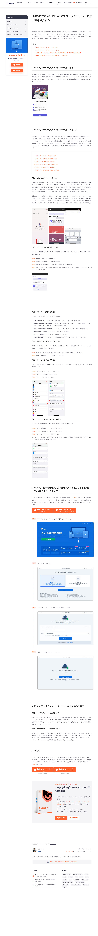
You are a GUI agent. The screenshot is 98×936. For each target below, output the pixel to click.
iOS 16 (86, 877)
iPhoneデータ (85, 879)
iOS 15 (81, 877)
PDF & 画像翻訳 (69, 2)
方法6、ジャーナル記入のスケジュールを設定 (47, 170)
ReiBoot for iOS (17, 55)
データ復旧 (19, 2)
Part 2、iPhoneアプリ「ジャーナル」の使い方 (48, 50)
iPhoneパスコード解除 (68, 882)
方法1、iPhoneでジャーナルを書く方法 (46, 156)
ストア (86, 3)
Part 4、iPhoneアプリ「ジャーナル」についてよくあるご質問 (52, 55)
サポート (80, 3)
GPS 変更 (65, 879)
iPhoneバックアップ (76, 884)
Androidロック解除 (79, 882)
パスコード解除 (49, 2)
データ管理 (39, 2)
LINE (70, 879)
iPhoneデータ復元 (67, 874)
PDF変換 (64, 877)
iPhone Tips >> (43, 856)
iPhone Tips (53, 844)
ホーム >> (36, 856)
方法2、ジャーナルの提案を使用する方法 (46, 158)
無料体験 (16, 65)
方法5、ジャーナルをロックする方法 (45, 167)
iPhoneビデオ (66, 884)
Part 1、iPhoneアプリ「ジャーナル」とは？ (47, 47)
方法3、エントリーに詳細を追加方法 (45, 161)
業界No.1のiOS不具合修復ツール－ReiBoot (66, 784)
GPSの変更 (59, 3)
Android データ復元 (77, 874)
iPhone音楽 (85, 884)
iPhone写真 (76, 879)
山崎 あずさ (41, 849)
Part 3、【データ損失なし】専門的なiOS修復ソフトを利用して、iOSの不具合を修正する (58, 53)
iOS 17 (86, 874)
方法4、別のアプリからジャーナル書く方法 (47, 164)
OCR (76, 877)
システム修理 (29, 2)
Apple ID (65, 887)
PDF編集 (71, 877)
